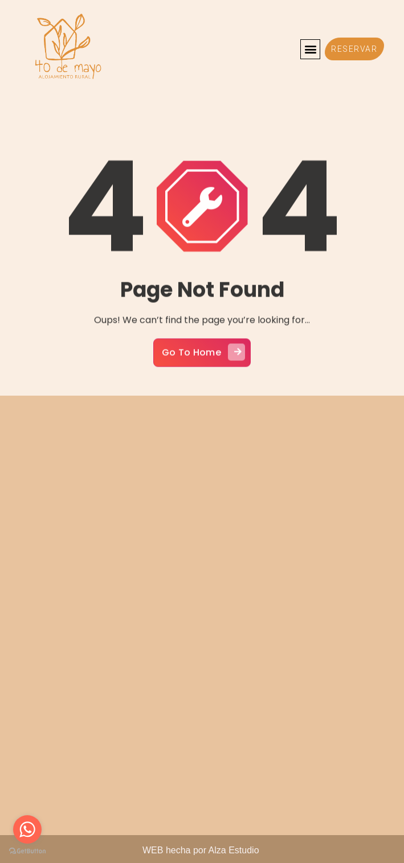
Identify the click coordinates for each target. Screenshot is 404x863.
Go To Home (203, 362)
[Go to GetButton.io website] (27, 851)
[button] (310, 49)
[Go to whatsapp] (27, 829)
